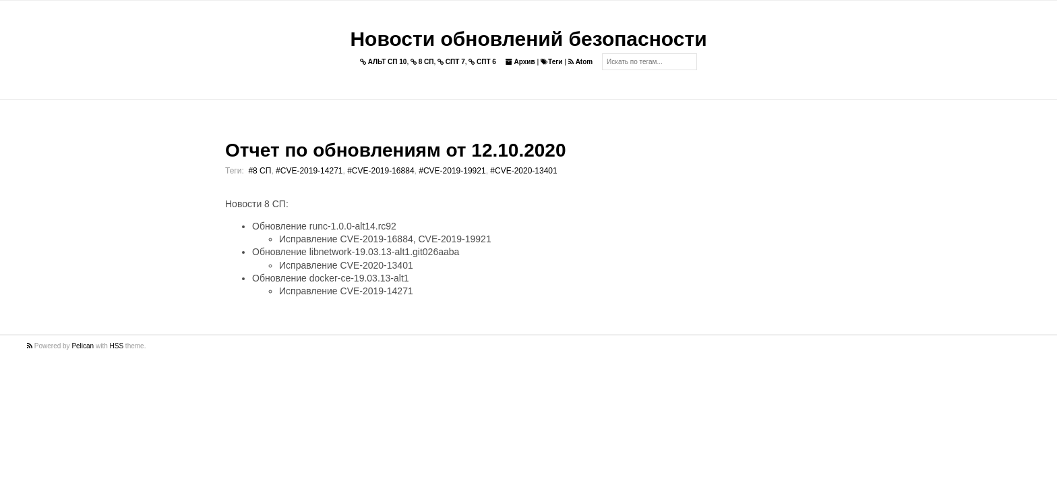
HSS (117, 346)
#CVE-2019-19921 (452, 171)
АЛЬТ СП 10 (383, 61)
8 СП (422, 61)
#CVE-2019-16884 (380, 171)
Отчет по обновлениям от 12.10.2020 (395, 150)
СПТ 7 (451, 61)
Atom (580, 61)
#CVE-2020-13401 (523, 171)
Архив (520, 61)
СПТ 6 (482, 61)
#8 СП (259, 171)
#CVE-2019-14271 (309, 171)
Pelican (82, 346)
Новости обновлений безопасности (528, 39)
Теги (551, 61)
